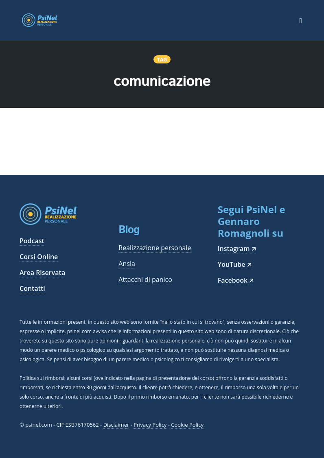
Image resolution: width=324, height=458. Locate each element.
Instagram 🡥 (237, 248)
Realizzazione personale (154, 247)
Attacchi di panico (145, 279)
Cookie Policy (187, 424)
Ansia (126, 263)
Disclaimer (116, 424)
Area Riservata (42, 272)
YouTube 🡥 (234, 264)
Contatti (32, 288)
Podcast (32, 240)
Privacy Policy (150, 424)
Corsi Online (39, 256)
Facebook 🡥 (236, 280)
